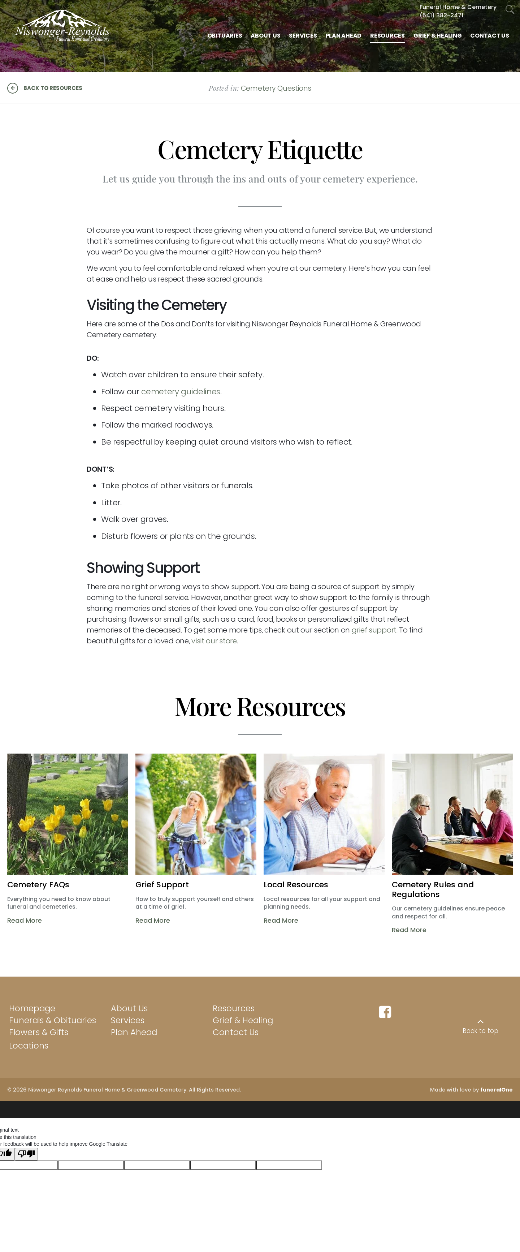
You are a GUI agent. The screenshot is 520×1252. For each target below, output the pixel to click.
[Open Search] (510, 10)
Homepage (32, 1008)
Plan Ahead (134, 1032)
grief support (374, 630)
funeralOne (496, 1089)
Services (127, 1020)
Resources (234, 1008)
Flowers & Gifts (38, 1032)
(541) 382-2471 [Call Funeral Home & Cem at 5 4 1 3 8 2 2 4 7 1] (441, 15)
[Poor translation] (26, 1150)
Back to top (480, 1030)
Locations (28, 1045)
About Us (129, 1008)
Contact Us (236, 1032)
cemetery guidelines (180, 391)
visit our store (214, 641)
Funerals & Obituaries (52, 1020)
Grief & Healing (243, 1020)
